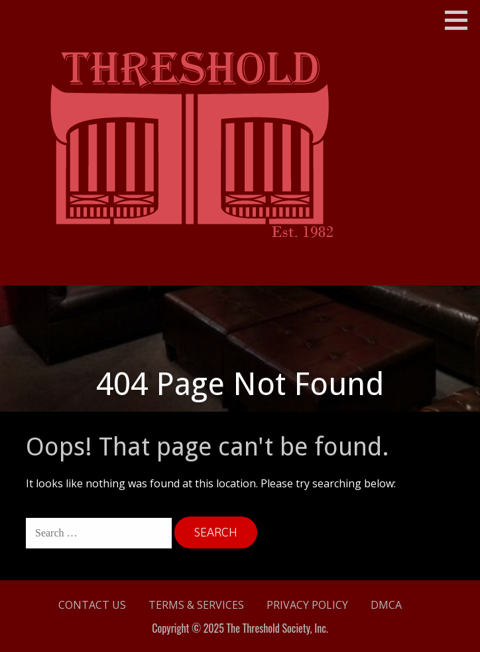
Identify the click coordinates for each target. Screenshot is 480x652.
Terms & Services (196, 605)
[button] (461, 20)
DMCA (386, 605)
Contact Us (92, 605)
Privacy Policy (307, 605)
